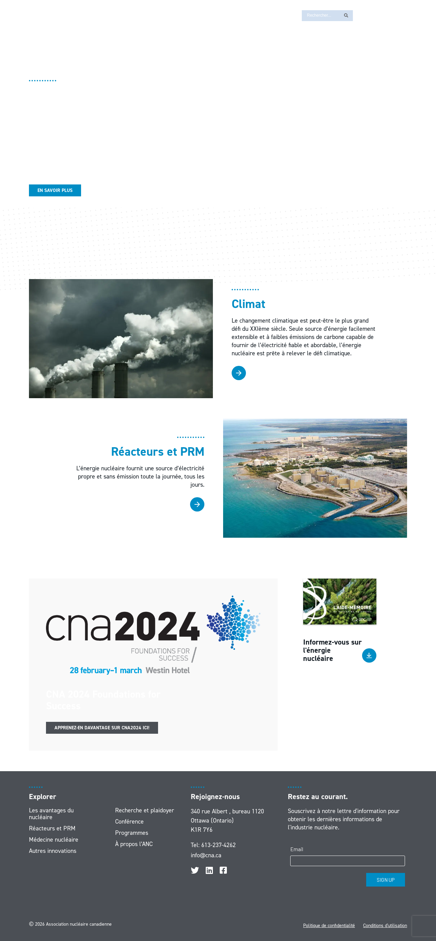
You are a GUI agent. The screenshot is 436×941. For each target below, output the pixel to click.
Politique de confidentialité (329, 925)
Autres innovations (52, 850)
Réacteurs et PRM (52, 828)
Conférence (129, 821)
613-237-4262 (218, 845)
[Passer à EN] (361, 15)
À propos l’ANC (134, 844)
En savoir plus (55, 190)
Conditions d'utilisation (385, 925)
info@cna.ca (206, 855)
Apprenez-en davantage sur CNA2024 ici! (102, 728)
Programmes (131, 832)
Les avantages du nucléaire (51, 814)
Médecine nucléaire (53, 839)
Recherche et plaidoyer (144, 810)
